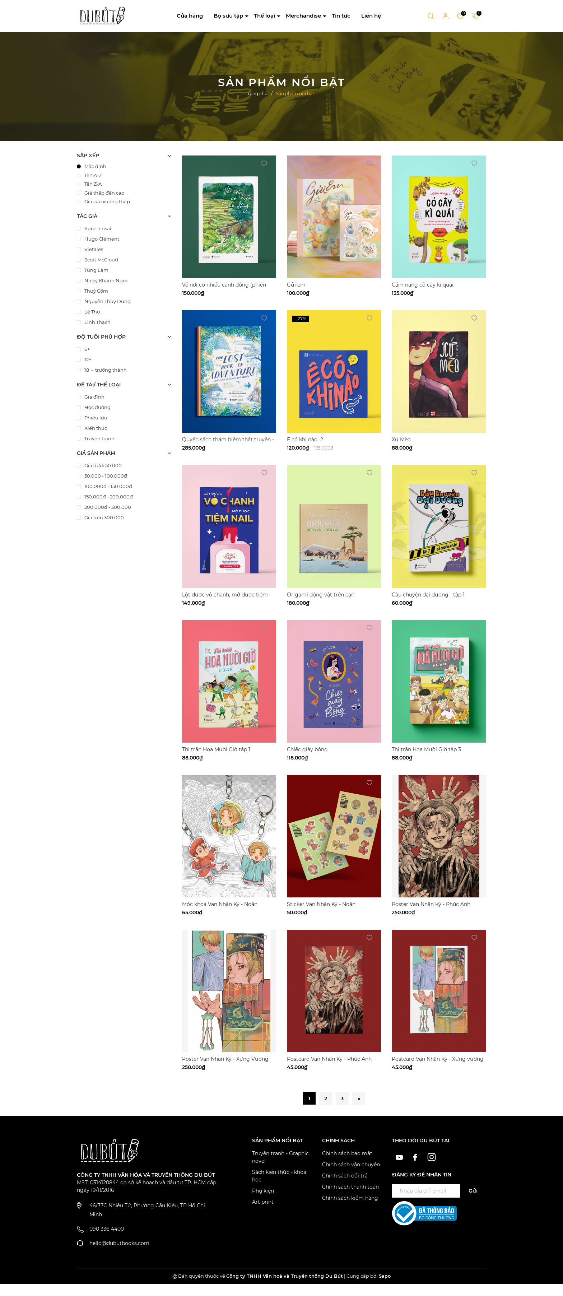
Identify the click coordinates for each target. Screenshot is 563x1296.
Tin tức (341, 15)
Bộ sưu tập (228, 15)
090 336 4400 (106, 1229)
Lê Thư (91, 312)
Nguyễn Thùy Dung (107, 301)
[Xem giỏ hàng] (475, 16)
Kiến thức (95, 428)
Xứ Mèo (401, 439)
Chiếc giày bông (307, 749)
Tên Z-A (89, 184)
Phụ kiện (263, 1191)
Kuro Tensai (97, 228)
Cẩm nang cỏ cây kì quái (422, 285)
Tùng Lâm (95, 270)
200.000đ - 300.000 (107, 507)
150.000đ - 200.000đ (108, 497)
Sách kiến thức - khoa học (279, 1176)
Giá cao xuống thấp (103, 201)
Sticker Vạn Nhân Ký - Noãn (321, 904)
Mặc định (91, 166)
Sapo (385, 1276)
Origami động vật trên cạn (320, 594)
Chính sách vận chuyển (351, 1164)
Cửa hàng (190, 15)
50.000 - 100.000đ (105, 476)
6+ (86, 349)
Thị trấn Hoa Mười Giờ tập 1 (216, 749)
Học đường (97, 407)
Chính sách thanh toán (350, 1187)
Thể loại (264, 15)
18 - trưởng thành (105, 370)
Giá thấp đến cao (100, 193)
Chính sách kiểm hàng (350, 1198)
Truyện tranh (99, 438)
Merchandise (303, 15)
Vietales (93, 249)
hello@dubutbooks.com (119, 1243)
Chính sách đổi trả (345, 1175)
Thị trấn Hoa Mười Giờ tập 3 (426, 749)
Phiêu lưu (95, 418)
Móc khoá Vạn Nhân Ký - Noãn (219, 904)
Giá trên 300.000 (103, 517)
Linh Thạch (97, 322)
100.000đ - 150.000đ (107, 486)
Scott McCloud (100, 260)
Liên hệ (371, 15)
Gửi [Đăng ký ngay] (473, 1191)
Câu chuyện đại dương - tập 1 (428, 594)
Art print (263, 1202)
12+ (87, 359)
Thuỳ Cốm (95, 291)
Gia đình (93, 397)
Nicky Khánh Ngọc (105, 280)
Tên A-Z (89, 175)
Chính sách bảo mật (347, 1153)
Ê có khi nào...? (305, 439)
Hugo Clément (101, 239)
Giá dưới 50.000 (102, 465)
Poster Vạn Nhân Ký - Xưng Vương (225, 1059)
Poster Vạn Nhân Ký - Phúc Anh (431, 904)
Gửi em (296, 285)
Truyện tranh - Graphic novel (280, 1157)
